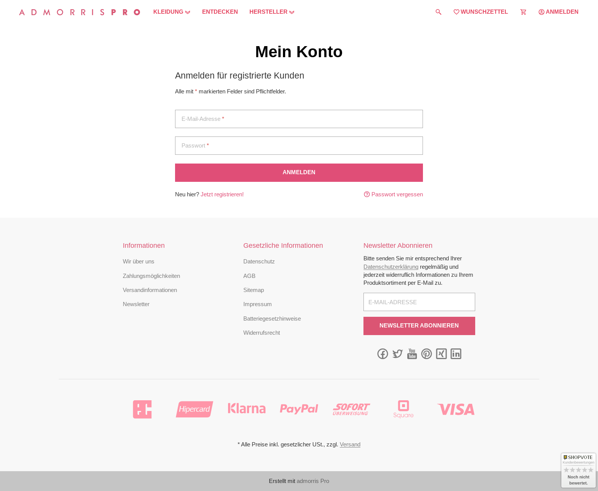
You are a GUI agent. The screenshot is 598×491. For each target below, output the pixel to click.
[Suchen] (438, 12)
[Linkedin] (455, 354)
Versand (350, 444)
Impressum (257, 304)
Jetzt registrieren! (222, 194)
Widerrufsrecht (261, 332)
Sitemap (253, 290)
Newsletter (136, 304)
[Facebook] (382, 354)
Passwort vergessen (393, 194)
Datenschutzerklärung (390, 266)
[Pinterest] (426, 354)
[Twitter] (397, 354)
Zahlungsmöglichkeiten (151, 276)
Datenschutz (259, 261)
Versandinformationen (150, 290)
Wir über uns (138, 261)
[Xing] (441, 354)
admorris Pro (313, 481)
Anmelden (299, 172)
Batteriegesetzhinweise (272, 318)
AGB (249, 276)
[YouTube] (412, 354)
